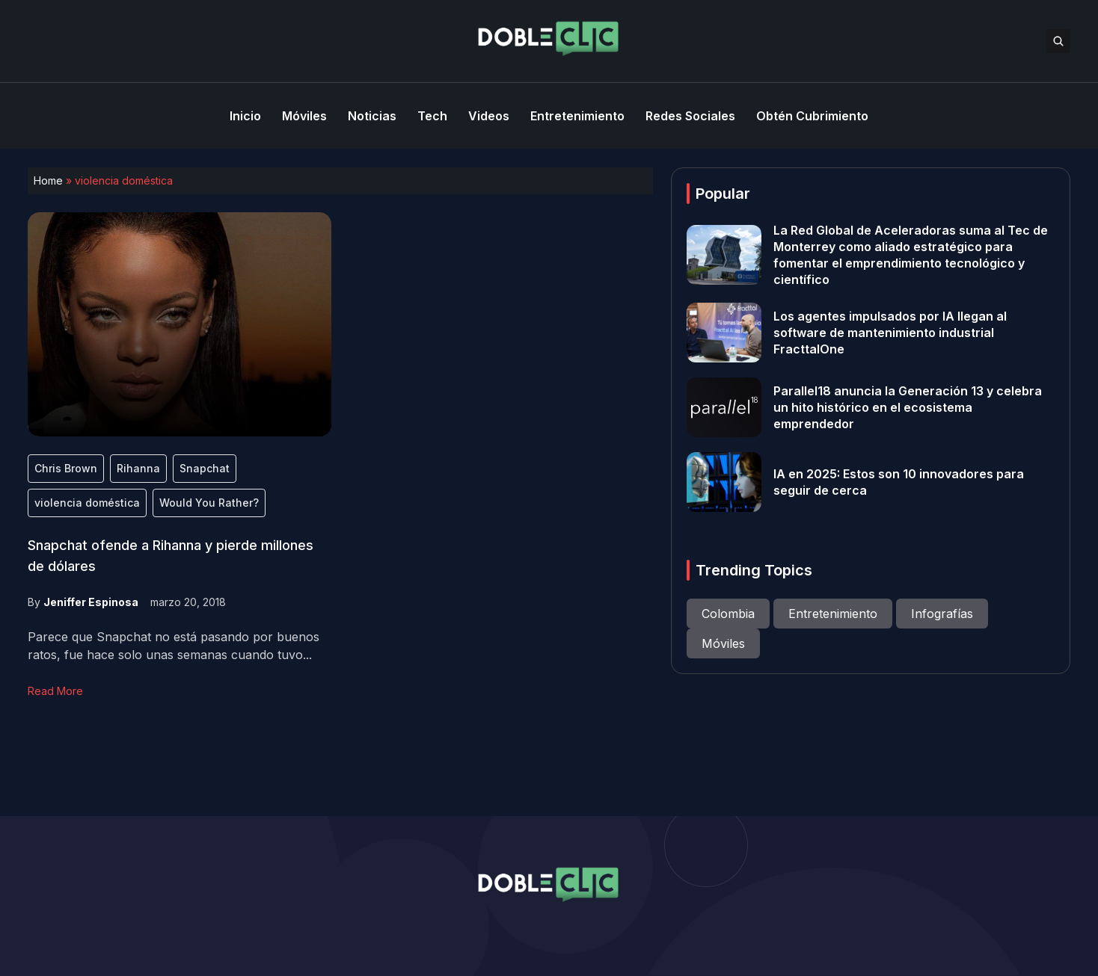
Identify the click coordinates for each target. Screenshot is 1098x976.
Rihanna (138, 468)
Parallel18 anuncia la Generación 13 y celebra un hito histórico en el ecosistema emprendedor (907, 407)
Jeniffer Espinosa (90, 602)
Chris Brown (65, 468)
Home (48, 180)
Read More (55, 691)
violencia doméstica (87, 502)
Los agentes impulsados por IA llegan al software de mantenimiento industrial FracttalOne (890, 332)
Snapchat (205, 468)
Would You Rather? (209, 502)
